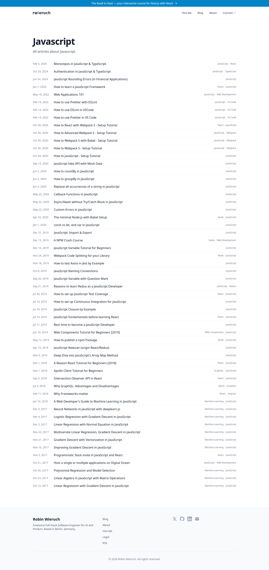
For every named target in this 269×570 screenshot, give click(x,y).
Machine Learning (214, 401)
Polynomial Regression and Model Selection (84, 470)
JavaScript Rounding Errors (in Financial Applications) (91, 79)
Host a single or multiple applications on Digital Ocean (92, 463)
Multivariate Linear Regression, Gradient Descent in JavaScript (97, 432)
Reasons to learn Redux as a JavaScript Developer (88, 286)
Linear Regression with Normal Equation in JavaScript (91, 424)
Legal (106, 537)
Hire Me (186, 13)
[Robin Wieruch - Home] (41, 13)
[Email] (197, 519)
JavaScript (223, 63)
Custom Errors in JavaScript (73, 210)
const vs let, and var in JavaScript (76, 225)
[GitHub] (182, 519)
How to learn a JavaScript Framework (79, 87)
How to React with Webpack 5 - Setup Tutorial (85, 125)
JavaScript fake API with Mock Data (78, 163)
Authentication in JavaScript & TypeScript (82, 71)
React (233, 63)
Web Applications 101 (69, 94)
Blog (200, 13)
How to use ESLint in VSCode (74, 110)
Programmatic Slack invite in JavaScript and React (88, 455)
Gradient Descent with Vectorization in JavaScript (88, 440)
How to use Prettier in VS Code (75, 117)
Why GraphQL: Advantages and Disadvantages (86, 386)
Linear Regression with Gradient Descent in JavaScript (91, 486)
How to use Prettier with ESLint (75, 102)
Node (221, 217)
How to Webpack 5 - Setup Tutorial (78, 148)
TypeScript (230, 71)
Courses (229, 13)
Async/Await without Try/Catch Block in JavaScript (88, 202)
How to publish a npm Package (75, 340)
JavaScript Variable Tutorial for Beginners (82, 248)
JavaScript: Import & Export (73, 233)
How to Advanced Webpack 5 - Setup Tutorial (85, 133)
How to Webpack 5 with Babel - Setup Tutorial (86, 140)
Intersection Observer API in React (78, 378)
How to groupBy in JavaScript (74, 179)
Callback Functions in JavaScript (76, 194)
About (213, 13)
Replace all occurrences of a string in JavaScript (86, 187)
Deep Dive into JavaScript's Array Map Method (86, 355)
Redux (233, 286)
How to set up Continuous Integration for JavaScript (90, 302)
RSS (105, 543)
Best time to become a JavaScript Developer (84, 325)
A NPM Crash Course (68, 240)
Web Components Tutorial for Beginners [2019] (87, 332)
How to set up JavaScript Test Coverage (81, 294)
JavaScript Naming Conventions (76, 271)
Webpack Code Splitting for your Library (82, 256)
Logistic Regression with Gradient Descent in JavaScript (92, 417)
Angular (232, 393)
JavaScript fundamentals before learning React (86, 317)
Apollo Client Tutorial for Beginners (78, 371)
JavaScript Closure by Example (75, 309)
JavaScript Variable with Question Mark (81, 279)
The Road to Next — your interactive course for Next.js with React (135, 3)
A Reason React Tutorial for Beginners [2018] (85, 363)
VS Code (232, 102)
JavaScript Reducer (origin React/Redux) (81, 348)
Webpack (231, 132)
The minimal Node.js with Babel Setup (80, 217)
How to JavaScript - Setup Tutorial (77, 156)
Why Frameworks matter (71, 394)
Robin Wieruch (46, 519)
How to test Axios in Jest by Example (79, 263)
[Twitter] (174, 519)
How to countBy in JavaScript (74, 171)
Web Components (214, 332)
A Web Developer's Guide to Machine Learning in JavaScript (95, 401)
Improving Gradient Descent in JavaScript (82, 447)
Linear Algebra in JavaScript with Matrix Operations (89, 478)
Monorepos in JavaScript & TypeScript (80, 64)
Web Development (226, 94)
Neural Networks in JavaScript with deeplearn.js (87, 409)
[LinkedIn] (189, 519)
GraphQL (219, 370)
